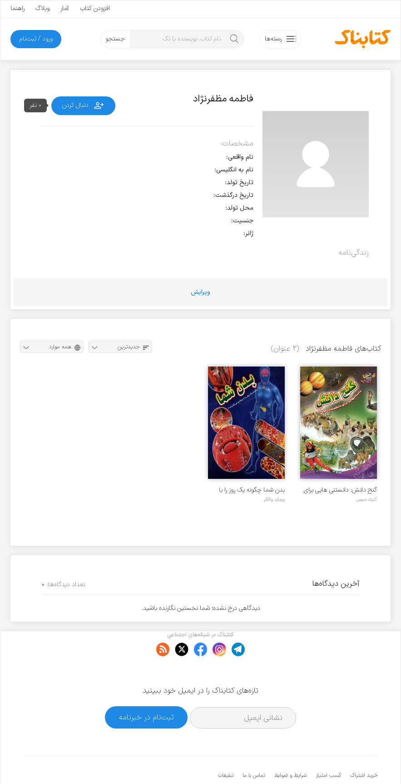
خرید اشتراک (363, 748)
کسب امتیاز (328, 748)
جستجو (115, 39)
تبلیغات (225, 748)
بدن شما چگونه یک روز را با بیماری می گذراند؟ (252, 490)
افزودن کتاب (95, 8)
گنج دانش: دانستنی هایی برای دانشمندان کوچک (340, 490)
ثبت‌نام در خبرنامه (146, 689)
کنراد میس (366, 499)
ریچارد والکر (274, 499)
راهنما (17, 8)
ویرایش (200, 292)
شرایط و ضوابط (290, 748)
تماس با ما (254, 748)
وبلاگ (42, 8)
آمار (64, 8)
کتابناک (329, 762)
